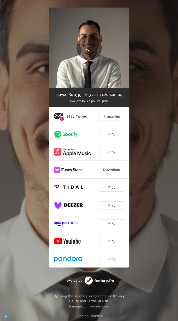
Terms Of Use (97, 301)
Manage (74, 306)
